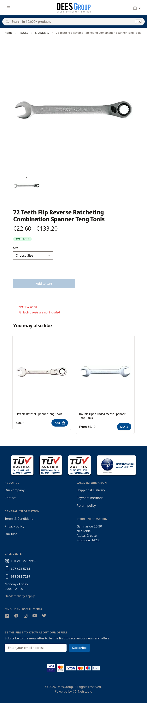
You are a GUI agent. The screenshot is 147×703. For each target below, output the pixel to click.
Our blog (11, 534)
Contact (10, 498)
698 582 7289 (20, 576)
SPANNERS (42, 32)
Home (8, 32)
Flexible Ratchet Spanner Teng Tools (39, 414)
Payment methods (90, 498)
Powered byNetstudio (73, 691)
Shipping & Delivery (91, 490)
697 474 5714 (20, 569)
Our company (14, 490)
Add (60, 423)
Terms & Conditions (19, 519)
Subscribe (79, 648)
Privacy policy (14, 526)
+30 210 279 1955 (23, 561)
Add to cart (44, 283)
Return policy (86, 505)
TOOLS (24, 32)
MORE (124, 426)
